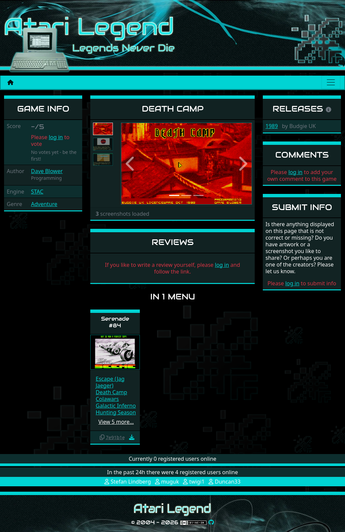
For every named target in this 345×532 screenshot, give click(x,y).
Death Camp (111, 392)
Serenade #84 (115, 322)
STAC (37, 191)
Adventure (44, 204)
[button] (130, 164)
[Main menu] (330, 82)
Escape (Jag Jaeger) (110, 382)
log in (56, 137)
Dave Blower (47, 171)
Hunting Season (116, 412)
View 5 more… (116, 421)
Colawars (107, 399)
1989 (271, 126)
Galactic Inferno (116, 405)
